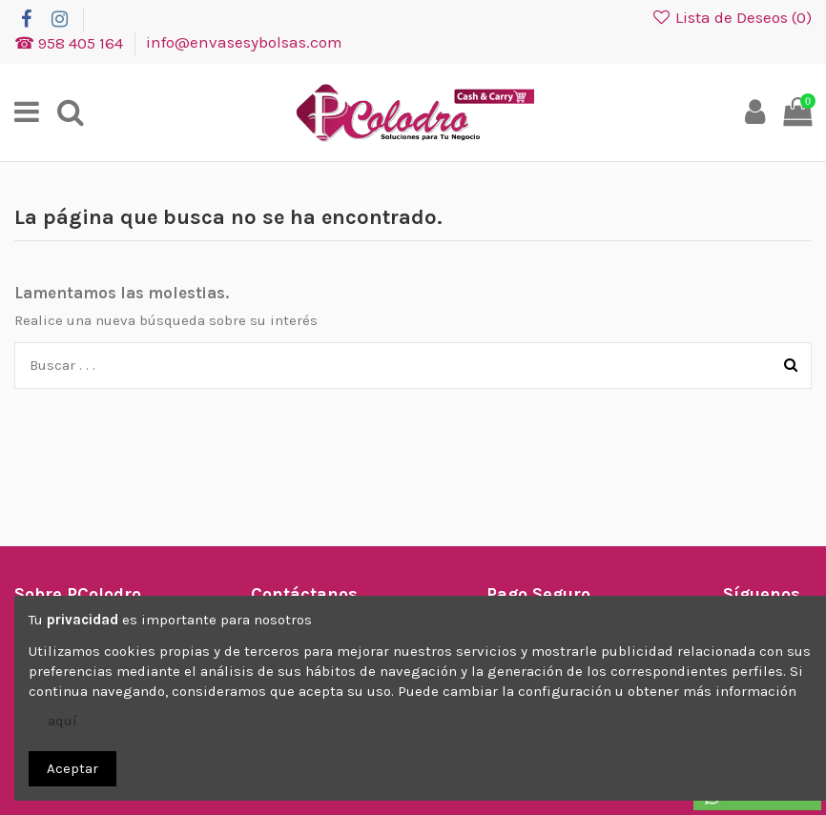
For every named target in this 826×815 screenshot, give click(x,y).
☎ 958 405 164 (70, 41)
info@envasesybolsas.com (244, 41)
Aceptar (72, 768)
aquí (62, 720)
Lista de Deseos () (731, 17)
